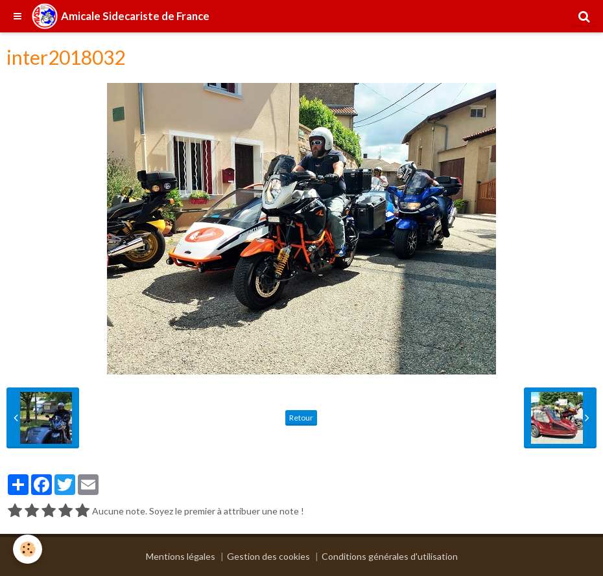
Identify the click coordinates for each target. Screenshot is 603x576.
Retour (301, 417)
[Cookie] (27, 549)
